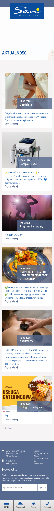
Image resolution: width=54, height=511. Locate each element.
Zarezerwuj (20, 505)
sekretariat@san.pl (30, 480)
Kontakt (37, 461)
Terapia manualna (41, 458)
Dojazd (33, 505)
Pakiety (36, 456)
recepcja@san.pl (12, 463)
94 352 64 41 (10, 461)
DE (31, 2)
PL (23, 2)
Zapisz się (42, 487)
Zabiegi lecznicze (41, 453)
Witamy (37, 450)
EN (27, 2)
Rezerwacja (38, 463)
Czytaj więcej (11, 123)
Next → (11, 427)
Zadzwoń (47, 505)
